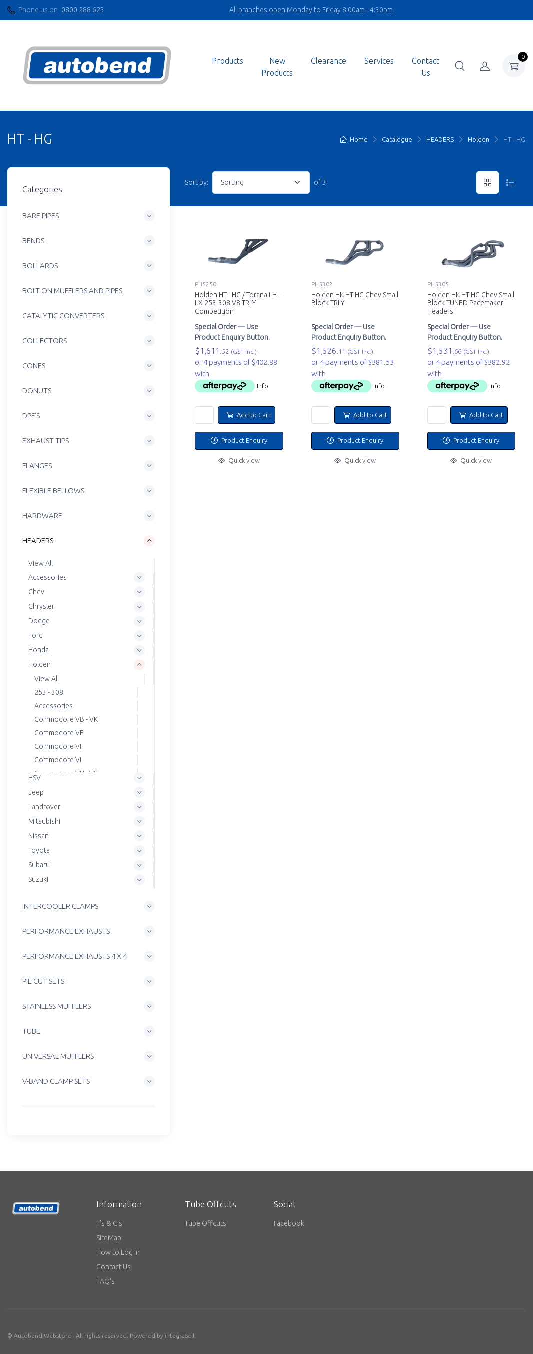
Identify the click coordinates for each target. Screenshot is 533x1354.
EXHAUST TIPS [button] (45, 441)
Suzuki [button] (38, 879)
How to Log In (118, 1252)
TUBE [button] (31, 1031)
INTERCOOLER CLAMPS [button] (60, 906)
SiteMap (109, 1238)
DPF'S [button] (31, 416)
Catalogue (397, 139)
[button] (460, 65)
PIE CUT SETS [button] (43, 981)
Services (379, 60)
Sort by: (196, 182)
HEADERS (440, 139)
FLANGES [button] (37, 466)
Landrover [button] (44, 807)
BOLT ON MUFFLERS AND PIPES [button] (72, 291)
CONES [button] (34, 366)
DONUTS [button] (37, 391)
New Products (277, 66)
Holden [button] (39, 665)
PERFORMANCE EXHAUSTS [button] (66, 931)
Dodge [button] (39, 621)
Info (262, 385)
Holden (479, 139)
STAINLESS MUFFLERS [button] (56, 1006)
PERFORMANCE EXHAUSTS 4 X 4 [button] (74, 956)
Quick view (239, 460)
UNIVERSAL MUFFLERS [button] (58, 1056)
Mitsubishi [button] (44, 821)
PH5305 (438, 284)
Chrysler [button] (41, 606)
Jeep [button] (36, 792)
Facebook (289, 1223)
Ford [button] (35, 635)
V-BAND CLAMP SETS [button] (56, 1081)
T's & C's (109, 1223)
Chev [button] (36, 592)
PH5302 (322, 284)
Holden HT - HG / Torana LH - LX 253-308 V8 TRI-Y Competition (237, 303)
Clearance (328, 60)
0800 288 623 (83, 10)
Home (354, 139)
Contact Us (426, 66)
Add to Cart (248, 414)
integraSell (179, 1335)
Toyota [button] (39, 850)
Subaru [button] (39, 865)
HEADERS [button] (38, 541)
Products (228, 60)
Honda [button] (38, 650)
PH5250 (205, 284)
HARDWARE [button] (42, 516)
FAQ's (105, 1281)
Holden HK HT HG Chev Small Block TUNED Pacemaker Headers (471, 303)
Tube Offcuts (205, 1223)
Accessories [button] (47, 577)
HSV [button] (34, 778)
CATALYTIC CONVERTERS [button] (63, 316)
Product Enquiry (239, 440)
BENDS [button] (33, 241)
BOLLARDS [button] (40, 266)
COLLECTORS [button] (44, 341)
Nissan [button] (38, 836)
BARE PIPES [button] (40, 216)
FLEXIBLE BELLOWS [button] (53, 491)
